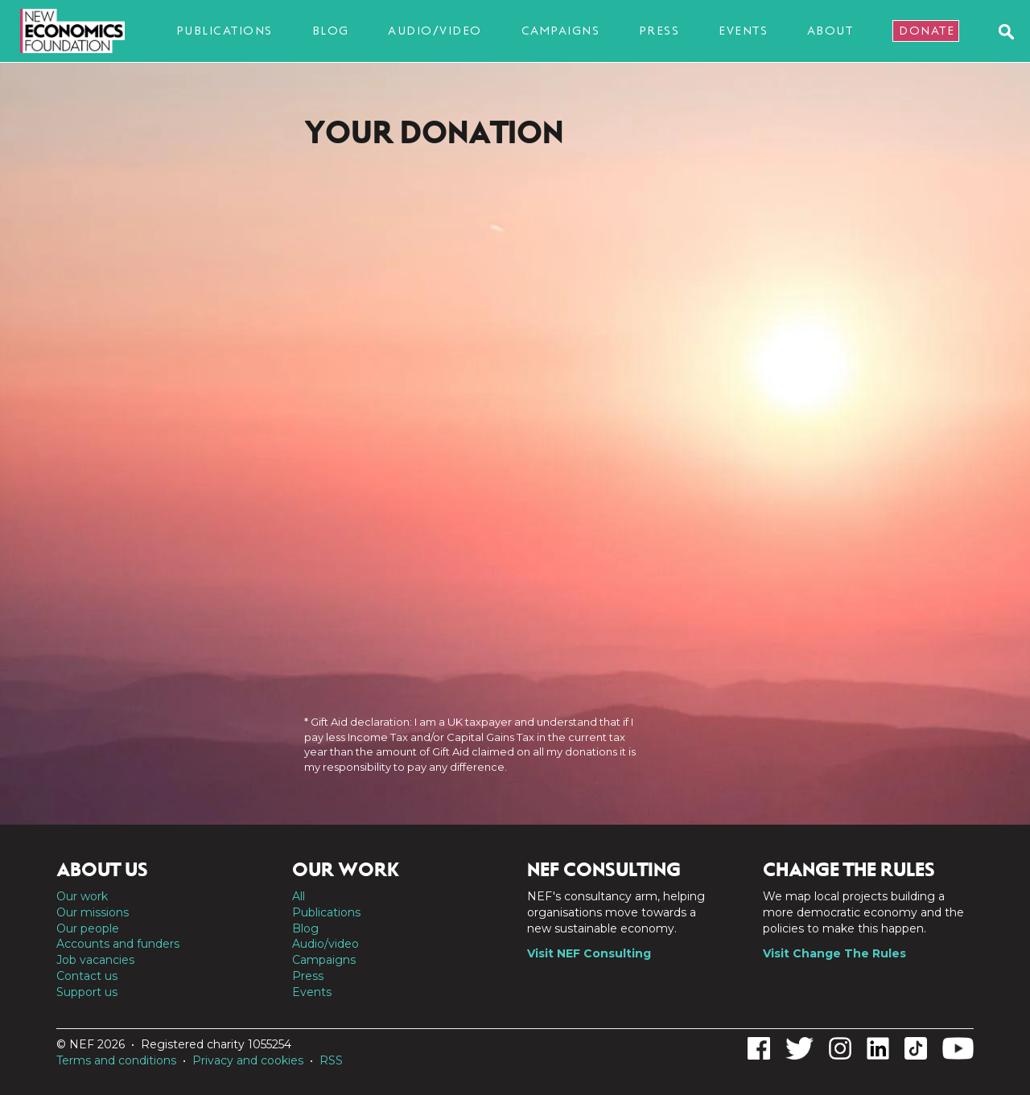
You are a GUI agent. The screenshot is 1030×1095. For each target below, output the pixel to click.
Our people (87, 928)
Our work (82, 896)
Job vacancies (95, 960)
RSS (331, 1060)
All (298, 896)
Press (659, 30)
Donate (926, 30)
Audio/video (435, 30)
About (830, 30)
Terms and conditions (116, 1060)
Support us (86, 992)
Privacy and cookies (247, 1060)
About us (102, 869)
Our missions (92, 912)
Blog (330, 30)
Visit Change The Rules (834, 953)
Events (743, 30)
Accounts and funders (117, 944)
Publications (224, 30)
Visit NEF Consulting (589, 953)
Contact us (86, 976)
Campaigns (560, 30)
